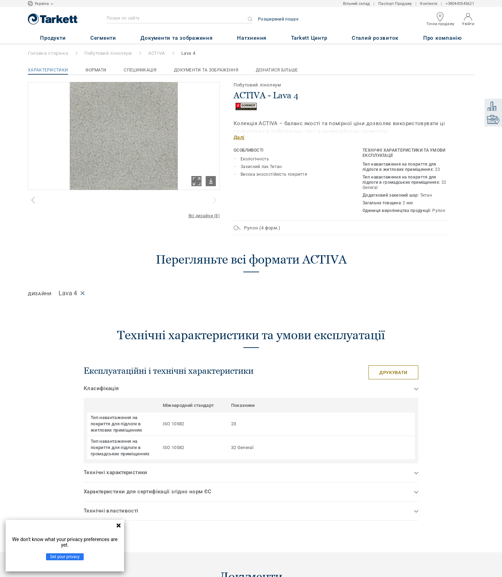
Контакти (428, 3)
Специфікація (140, 70)
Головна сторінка (48, 53)
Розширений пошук (278, 19)
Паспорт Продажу (395, 3)
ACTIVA (156, 53)
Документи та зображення (206, 70)
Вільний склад (356, 3)
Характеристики (48, 70)
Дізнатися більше (277, 70)
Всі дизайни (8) (204, 215)
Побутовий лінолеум (108, 53)
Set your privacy (64, 556)
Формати (95, 70)
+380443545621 (460, 3)
